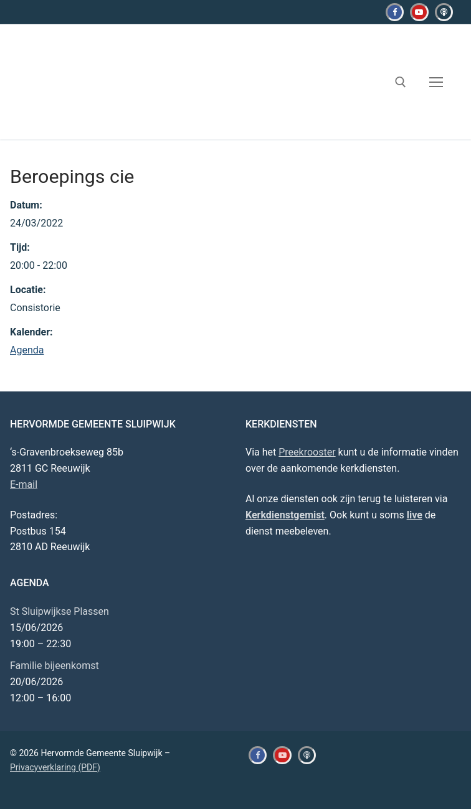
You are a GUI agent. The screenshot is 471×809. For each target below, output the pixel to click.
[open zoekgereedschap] (400, 82)
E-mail (23, 484)
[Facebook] (395, 12)
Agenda (27, 350)
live (414, 515)
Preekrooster (306, 452)
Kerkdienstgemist (285, 515)
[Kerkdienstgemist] (444, 12)
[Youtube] (419, 12)
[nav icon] (436, 82)
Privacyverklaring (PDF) (55, 767)
